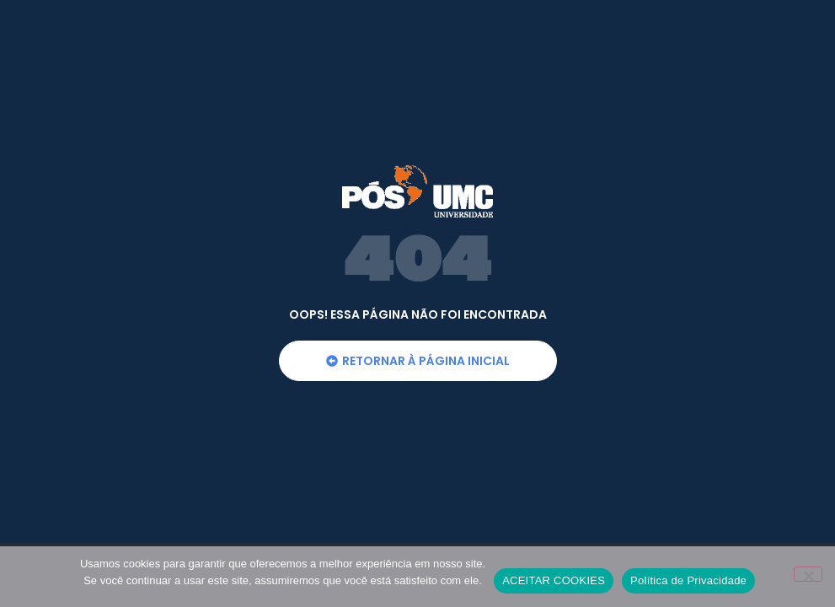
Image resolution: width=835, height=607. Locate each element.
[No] (808, 574)
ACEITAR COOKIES (553, 580)
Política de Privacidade (688, 580)
